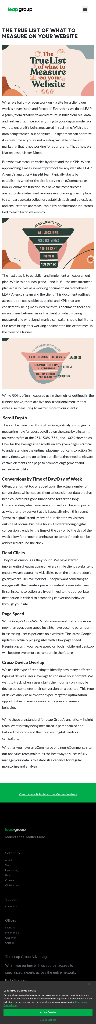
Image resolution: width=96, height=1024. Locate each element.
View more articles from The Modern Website (48, 794)
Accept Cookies (48, 1012)
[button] (85, 9)
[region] (48, 1002)
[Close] (89, 984)
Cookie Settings (48, 1019)
